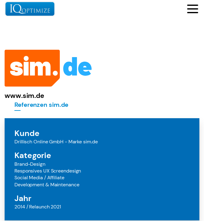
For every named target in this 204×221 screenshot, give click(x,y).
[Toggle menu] (192, 9)
